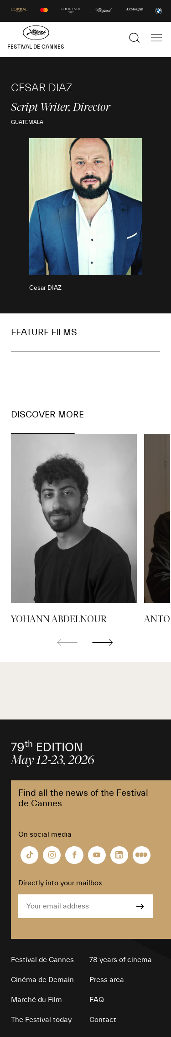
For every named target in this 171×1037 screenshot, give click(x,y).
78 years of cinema (120, 960)
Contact (102, 1020)
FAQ (96, 1000)
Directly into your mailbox (60, 883)
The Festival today (41, 1020)
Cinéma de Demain (42, 980)
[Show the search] (134, 37)
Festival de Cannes (42, 960)
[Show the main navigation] (156, 37)
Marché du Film (36, 1000)
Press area (106, 980)
